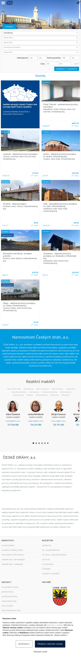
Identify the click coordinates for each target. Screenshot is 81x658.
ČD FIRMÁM (46, 569)
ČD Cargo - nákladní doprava (54, 555)
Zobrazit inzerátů (66, 69)
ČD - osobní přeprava (51, 550)
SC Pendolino (47, 564)
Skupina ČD (46, 545)
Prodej (23, 26)
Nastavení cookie (40, 652)
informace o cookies (55, 625)
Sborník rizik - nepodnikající (13, 559)
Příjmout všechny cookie (50, 644)
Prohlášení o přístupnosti (13, 555)
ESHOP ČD (46, 559)
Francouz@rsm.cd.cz (63, 421)
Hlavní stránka (8, 545)
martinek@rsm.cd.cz (14, 421)
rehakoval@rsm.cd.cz (38, 421)
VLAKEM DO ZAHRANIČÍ (50, 573)
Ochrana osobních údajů (12, 550)
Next (75, 419)
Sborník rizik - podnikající (12, 564)
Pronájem (9, 26)
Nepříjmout (24, 644)
